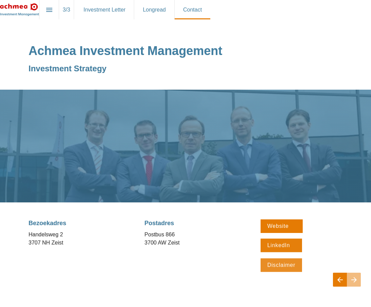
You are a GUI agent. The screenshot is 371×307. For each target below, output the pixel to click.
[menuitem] (104, 9)
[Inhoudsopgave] (49, 9)
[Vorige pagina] (340, 280)
